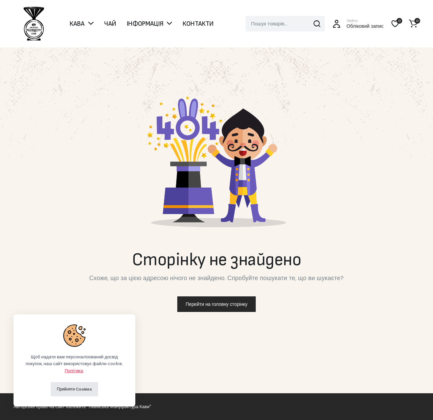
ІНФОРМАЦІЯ (145, 24)
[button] (413, 23)
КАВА (77, 24)
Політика (74, 371)
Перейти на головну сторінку (217, 304)
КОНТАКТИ (198, 24)
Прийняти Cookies (74, 389)
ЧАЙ (110, 24)
